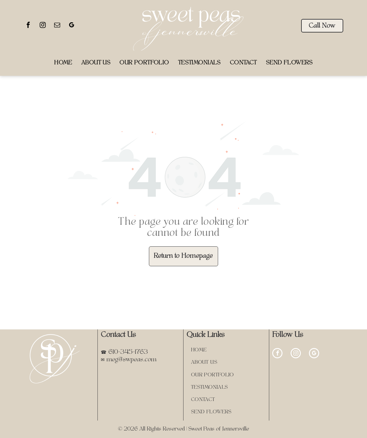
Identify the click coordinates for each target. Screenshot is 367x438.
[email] (57, 25)
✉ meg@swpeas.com (128, 359)
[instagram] (42, 25)
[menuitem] (63, 63)
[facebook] (28, 25)
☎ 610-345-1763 (124, 352)
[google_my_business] (71, 25)
